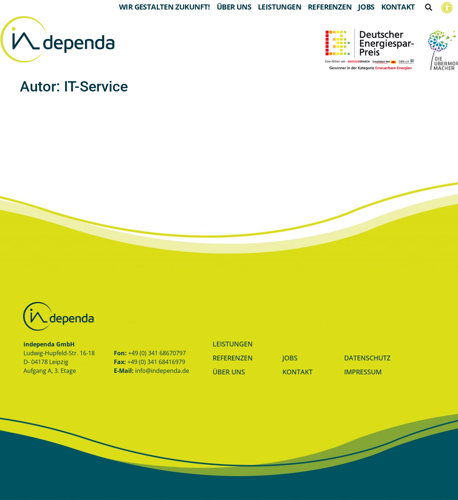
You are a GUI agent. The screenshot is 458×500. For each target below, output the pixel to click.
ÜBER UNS (229, 371)
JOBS (289, 357)
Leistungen (279, 7)
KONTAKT (297, 371)
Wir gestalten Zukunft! (164, 7)
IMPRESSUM (363, 371)
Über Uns (234, 7)
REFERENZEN (233, 357)
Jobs (366, 7)
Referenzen (329, 7)
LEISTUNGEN (233, 343)
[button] (428, 7)
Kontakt (398, 7)
